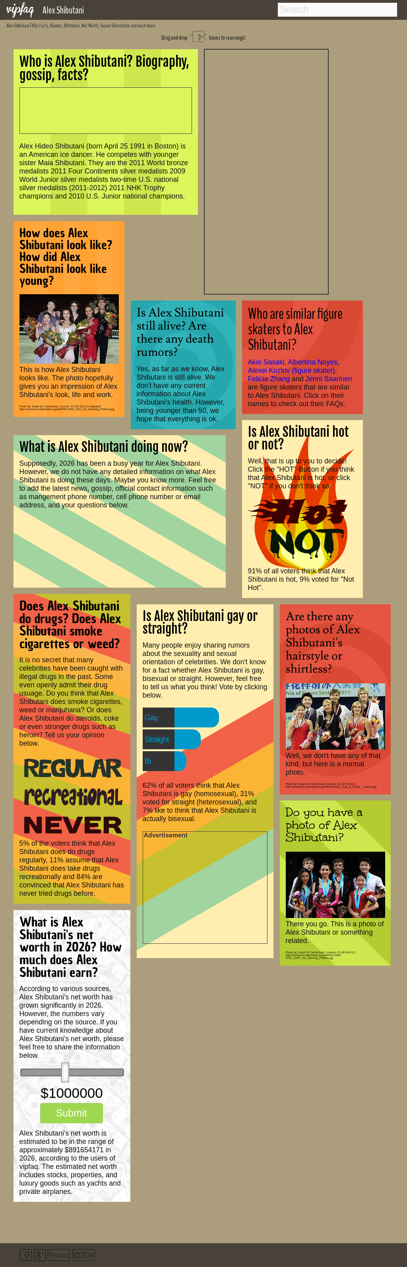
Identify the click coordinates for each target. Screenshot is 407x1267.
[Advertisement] (266, 171)
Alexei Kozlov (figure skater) (291, 370)
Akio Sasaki (266, 362)
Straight (157, 739)
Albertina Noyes (312, 362)
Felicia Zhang (269, 379)
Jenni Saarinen (328, 379)
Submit (71, 1113)
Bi (148, 761)
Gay (151, 717)
